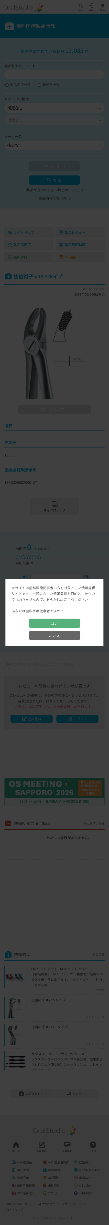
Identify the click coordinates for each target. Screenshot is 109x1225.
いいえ (54, 635)
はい (54, 623)
